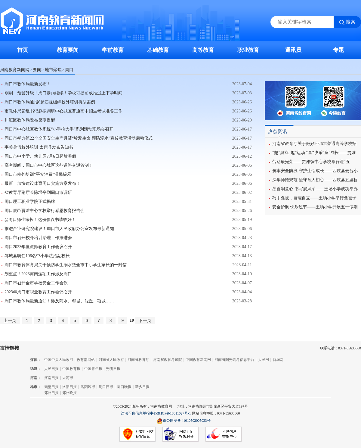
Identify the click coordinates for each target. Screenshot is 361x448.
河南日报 (51, 378)
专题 (338, 50)
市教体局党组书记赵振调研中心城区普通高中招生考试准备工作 (63, 111)
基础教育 (158, 50)
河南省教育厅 (138, 360)
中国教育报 (71, 369)
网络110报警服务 (180, 434)
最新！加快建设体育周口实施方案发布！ (42, 183)
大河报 (67, 378)
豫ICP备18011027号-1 (174, 413)
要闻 (37, 69)
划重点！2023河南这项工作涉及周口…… (42, 274)
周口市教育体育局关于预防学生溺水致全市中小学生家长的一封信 (66, 265)
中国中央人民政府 (58, 360)
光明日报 (113, 369)
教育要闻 (68, 50)
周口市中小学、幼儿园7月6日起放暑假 (40, 156)
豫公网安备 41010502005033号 (184, 421)
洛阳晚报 (88, 387)
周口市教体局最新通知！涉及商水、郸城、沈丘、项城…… (59, 301)
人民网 (263, 360)
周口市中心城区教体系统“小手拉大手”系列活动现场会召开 (59, 129)
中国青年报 (93, 369)
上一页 (10, 320)
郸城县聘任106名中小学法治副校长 (37, 256)
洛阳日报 (69, 387)
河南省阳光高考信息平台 (234, 360)
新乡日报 (142, 387)
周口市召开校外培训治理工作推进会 (38, 237)
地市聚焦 (53, 69)
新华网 (278, 360)
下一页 (145, 320)
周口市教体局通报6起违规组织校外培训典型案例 (50, 102)
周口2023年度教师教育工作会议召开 (38, 247)
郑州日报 (51, 393)
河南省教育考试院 (167, 360)
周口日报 (106, 387)
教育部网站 (86, 360)
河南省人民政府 (111, 360)
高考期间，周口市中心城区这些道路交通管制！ (49, 165)
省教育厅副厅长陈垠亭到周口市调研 (38, 192)
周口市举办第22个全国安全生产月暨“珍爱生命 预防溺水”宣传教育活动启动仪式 (79, 138)
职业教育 (248, 50)
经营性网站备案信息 (137, 434)
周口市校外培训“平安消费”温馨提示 (38, 174)
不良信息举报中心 (223, 434)
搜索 (350, 21)
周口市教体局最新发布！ (28, 84)
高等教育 (203, 50)
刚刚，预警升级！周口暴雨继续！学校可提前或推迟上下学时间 (63, 93)
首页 (22, 50)
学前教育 (113, 50)
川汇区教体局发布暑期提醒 (30, 120)
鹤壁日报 (51, 387)
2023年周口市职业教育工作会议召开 (38, 292)
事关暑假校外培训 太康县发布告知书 (39, 147)
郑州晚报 (69, 393)
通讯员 (293, 50)
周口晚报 (124, 387)
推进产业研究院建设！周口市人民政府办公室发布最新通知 (59, 228)
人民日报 (51, 369)
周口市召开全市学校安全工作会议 (36, 283)
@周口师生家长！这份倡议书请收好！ (40, 219)
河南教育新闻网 (14, 69)
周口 (69, 69)
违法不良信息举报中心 (139, 413)
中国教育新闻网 (198, 360)
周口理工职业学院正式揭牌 (30, 201)
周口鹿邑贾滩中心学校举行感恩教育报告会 (45, 210)
